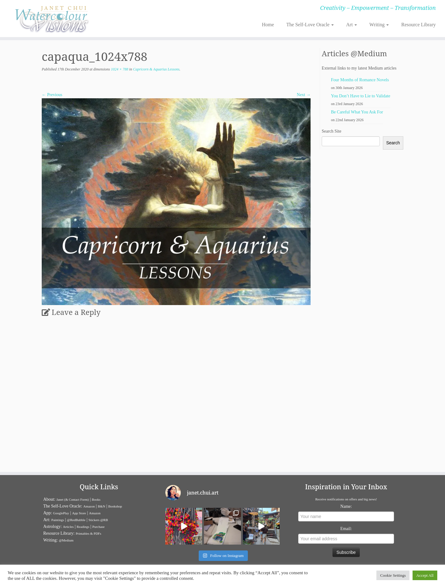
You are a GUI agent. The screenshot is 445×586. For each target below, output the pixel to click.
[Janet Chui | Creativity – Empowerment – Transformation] (51, 18)
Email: (346, 528)
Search (393, 142)
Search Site (331, 131)
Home (268, 24)
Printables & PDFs (88, 533)
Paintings (57, 520)
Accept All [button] (425, 575)
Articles (68, 527)
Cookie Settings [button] (393, 575)
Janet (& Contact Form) (72, 499)
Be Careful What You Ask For (357, 112)
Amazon (89, 506)
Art (351, 24)
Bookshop (115, 506)
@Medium (66, 540)
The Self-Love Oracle (310, 24)
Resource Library (418, 24)
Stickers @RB (98, 520)
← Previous (52, 94)
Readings (83, 527)
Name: (346, 506)
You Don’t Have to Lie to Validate (360, 96)
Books (96, 499)
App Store (79, 513)
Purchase (98, 527)
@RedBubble (76, 520)
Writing (379, 24)
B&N (101, 506)
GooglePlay (61, 513)
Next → (304, 94)
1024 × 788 (119, 69)
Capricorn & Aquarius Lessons (155, 69)
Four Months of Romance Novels (360, 80)
